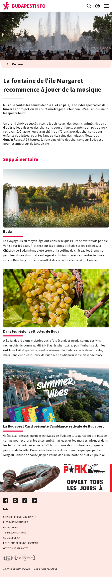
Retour (15, 64)
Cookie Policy (11, 537)
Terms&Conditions (14, 532)
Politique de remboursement (20, 542)
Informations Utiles (15, 522)
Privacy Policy (11, 527)
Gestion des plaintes (15, 548)
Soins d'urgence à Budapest (20, 516)
